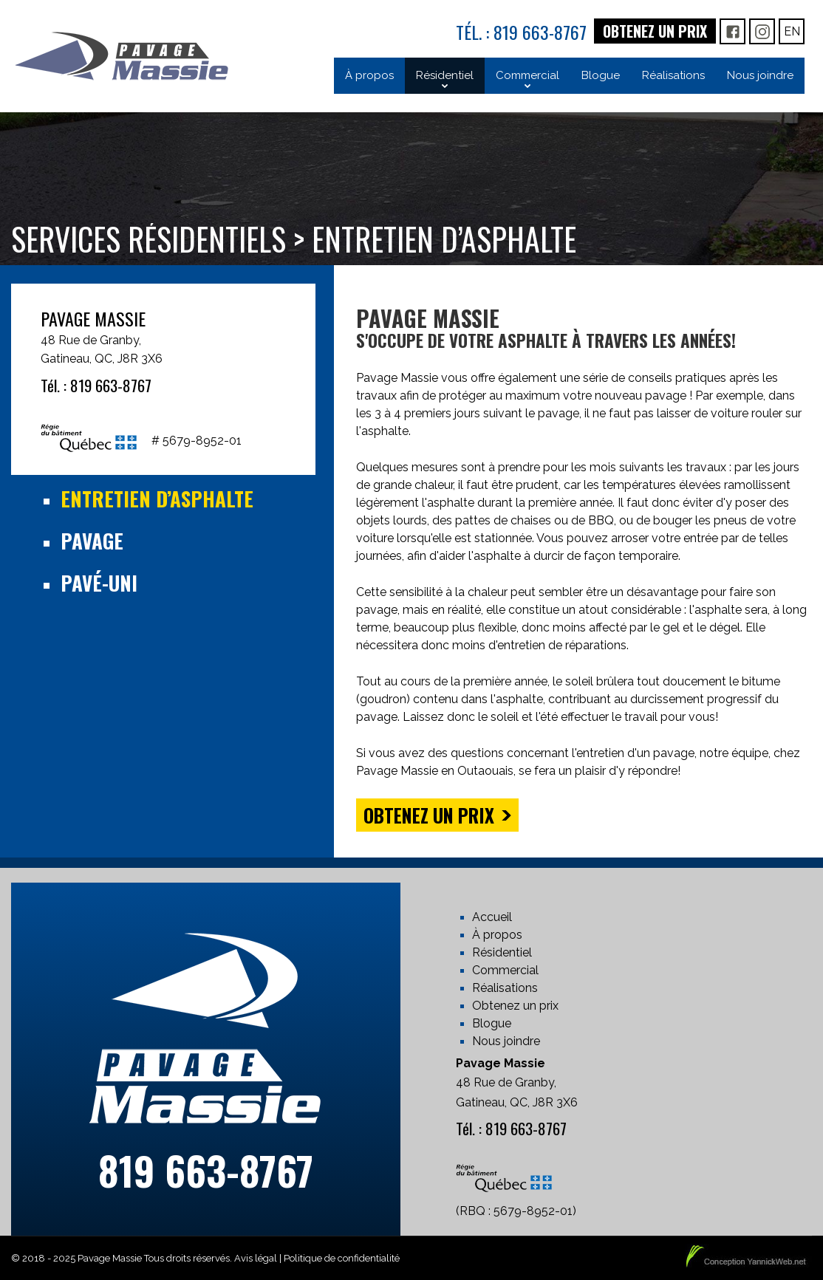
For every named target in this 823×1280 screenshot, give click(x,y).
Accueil (492, 917)
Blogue (491, 1023)
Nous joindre (506, 1041)
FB (732, 31)
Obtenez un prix (655, 31)
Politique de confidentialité (342, 1258)
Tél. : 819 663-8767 (521, 31)
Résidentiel (502, 952)
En (792, 31)
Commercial (505, 970)
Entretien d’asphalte (157, 498)
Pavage (92, 540)
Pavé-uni (99, 583)
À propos (497, 935)
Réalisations (505, 988)
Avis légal (255, 1258)
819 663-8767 (205, 1170)
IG (762, 31)
